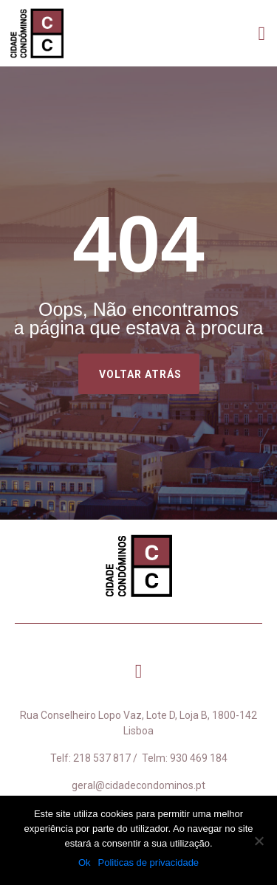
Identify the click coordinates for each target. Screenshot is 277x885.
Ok (84, 862)
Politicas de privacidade (148, 862)
